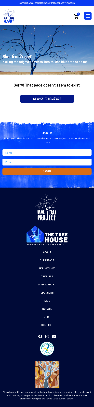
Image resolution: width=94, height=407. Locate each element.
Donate (47, 308)
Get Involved (47, 268)
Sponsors (47, 292)
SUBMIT (47, 171)
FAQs (47, 300)
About (47, 252)
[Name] (47, 152)
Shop (47, 316)
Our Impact (47, 260)
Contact (47, 324)
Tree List (47, 276)
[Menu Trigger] (88, 16)
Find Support (47, 284)
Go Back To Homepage (47, 99)
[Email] (47, 162)
